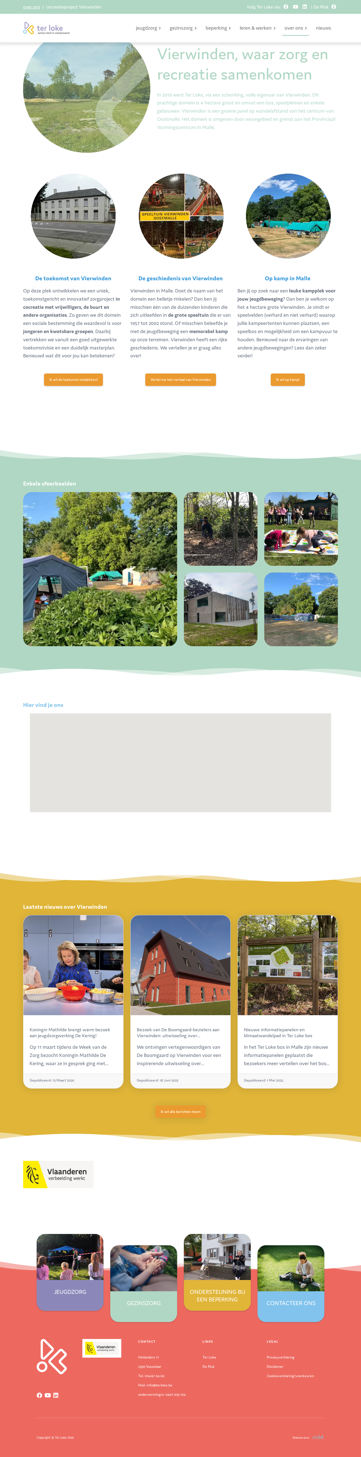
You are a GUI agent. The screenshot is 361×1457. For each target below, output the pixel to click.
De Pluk (208, 1366)
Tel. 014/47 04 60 (151, 1375)
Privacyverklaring (280, 1357)
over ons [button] (296, 28)
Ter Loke (209, 1357)
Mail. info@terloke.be (155, 1385)
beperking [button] (218, 28)
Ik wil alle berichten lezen (181, 1111)
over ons (31, 7)
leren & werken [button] (257, 28)
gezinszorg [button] (183, 28)
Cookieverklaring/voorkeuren (290, 1375)
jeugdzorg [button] (148, 28)
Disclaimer (275, 1366)
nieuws (323, 28)
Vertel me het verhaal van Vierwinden (181, 379)
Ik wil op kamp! (288, 379)
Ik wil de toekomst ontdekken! (73, 379)
